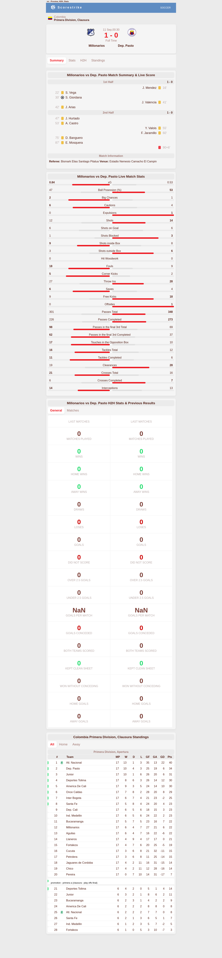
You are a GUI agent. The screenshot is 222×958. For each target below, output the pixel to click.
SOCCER (165, 7)
